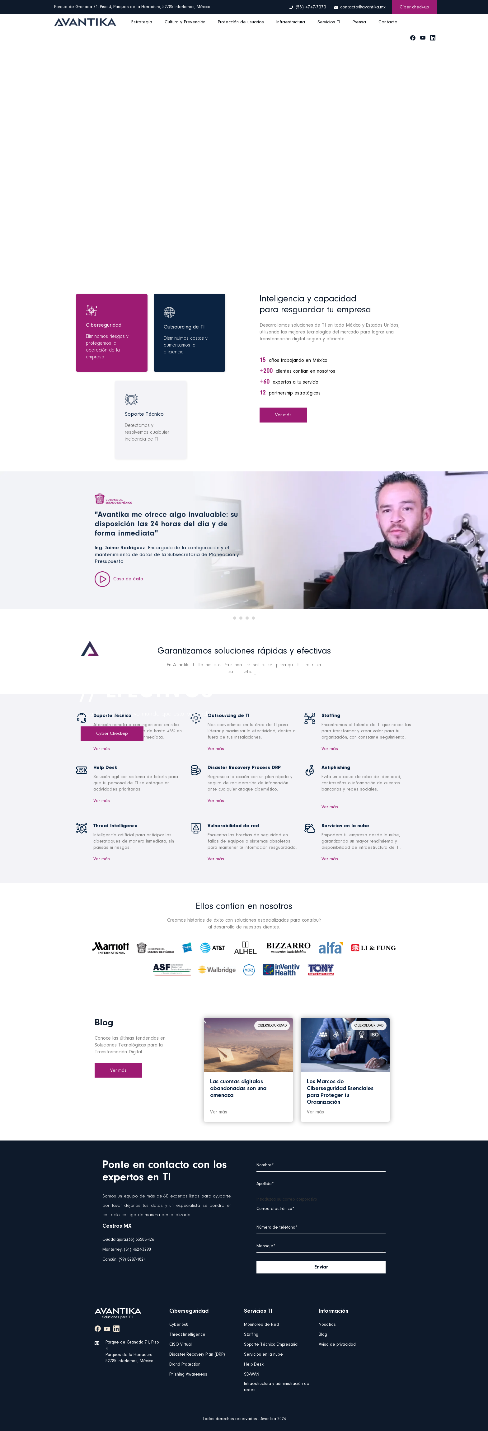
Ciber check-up (414, 7)
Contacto (387, 22)
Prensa (359, 22)
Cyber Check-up (112, 733)
